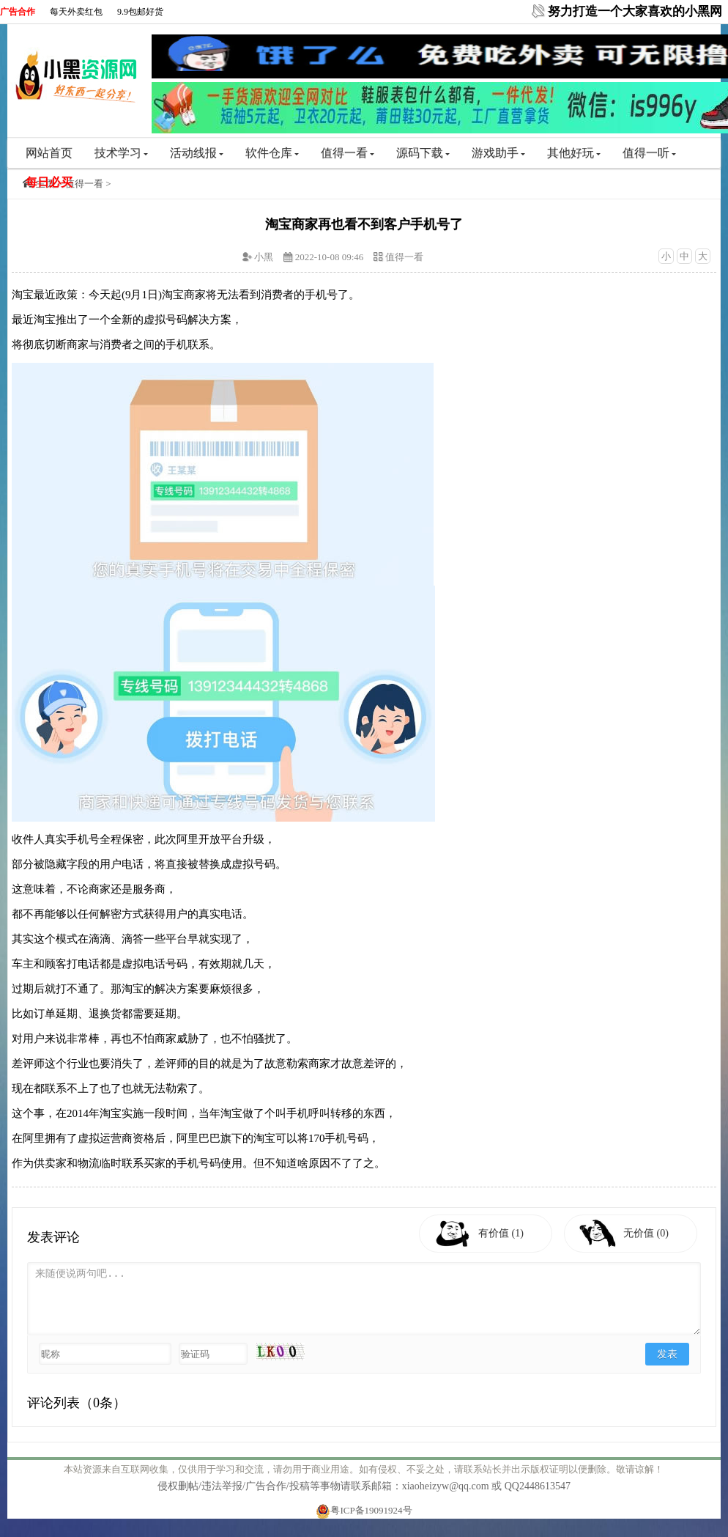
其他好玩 (574, 153)
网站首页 (49, 153)
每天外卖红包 (76, 12)
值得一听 (649, 153)
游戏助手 (498, 153)
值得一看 (347, 153)
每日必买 (49, 182)
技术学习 (121, 153)
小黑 (263, 256)
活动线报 (196, 153)
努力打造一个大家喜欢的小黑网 (635, 11)
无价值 (646, 1233)
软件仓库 (272, 153)
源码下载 (423, 153)
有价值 (501, 1233)
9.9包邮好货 (140, 12)
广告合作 (17, 12)
